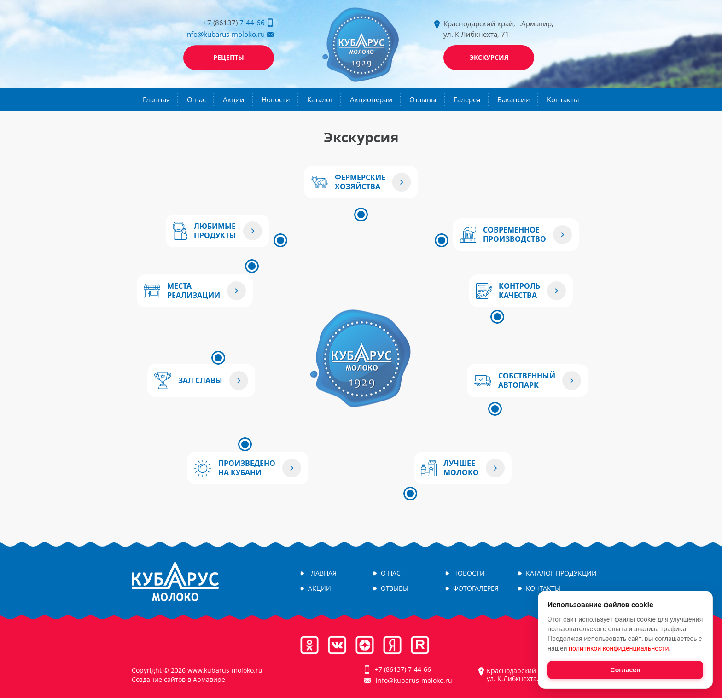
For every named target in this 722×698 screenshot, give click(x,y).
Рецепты (228, 57)
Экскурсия (489, 57)
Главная (156, 99)
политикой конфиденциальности (619, 648)
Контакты (563, 99)
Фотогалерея (476, 589)
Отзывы (423, 99)
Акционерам (371, 99)
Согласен (625, 670)
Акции (234, 99)
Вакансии (513, 99)
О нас (196, 99)
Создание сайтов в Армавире (178, 679)
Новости (276, 99)
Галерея (467, 99)
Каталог (320, 99)
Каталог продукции (561, 573)
